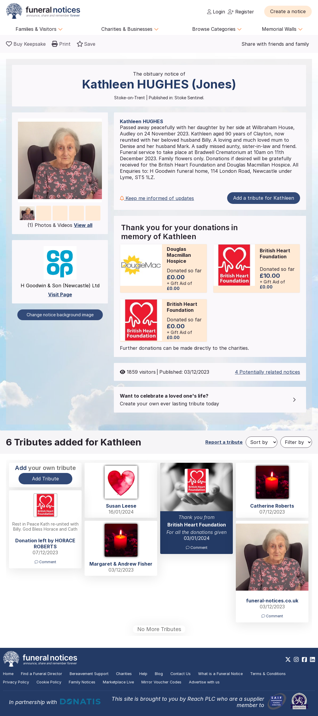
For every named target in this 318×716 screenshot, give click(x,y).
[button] (288, 11)
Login (216, 12)
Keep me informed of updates (157, 198)
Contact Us (180, 673)
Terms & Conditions (268, 673)
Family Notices (82, 682)
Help (143, 673)
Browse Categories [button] (217, 29)
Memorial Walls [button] (282, 29)
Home (8, 673)
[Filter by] (296, 442)
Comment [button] (196, 547)
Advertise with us (204, 682)
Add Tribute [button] (45, 479)
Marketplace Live (118, 682)
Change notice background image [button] (60, 314)
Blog (159, 673)
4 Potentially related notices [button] (267, 372)
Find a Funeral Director (41, 673)
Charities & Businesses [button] (130, 29)
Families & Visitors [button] (39, 29)
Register (241, 12)
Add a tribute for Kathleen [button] (263, 198)
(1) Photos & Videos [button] (59, 225)
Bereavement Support (89, 673)
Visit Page (60, 294)
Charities (124, 673)
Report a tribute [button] (224, 442)
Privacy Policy (16, 682)
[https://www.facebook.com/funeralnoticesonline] (304, 659)
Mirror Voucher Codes (161, 682)
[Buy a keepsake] (26, 44)
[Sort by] (261, 442)
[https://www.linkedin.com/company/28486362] (312, 659)
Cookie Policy (48, 682)
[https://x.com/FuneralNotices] (288, 659)
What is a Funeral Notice (220, 673)
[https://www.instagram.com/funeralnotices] (296, 659)
